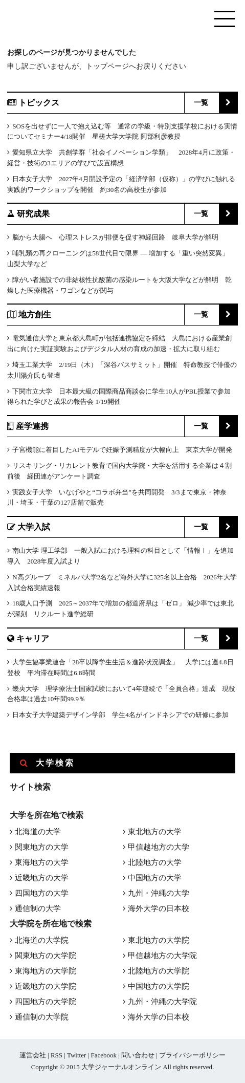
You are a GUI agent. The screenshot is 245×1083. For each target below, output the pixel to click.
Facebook (104, 1055)
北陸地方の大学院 (158, 971)
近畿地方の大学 (42, 878)
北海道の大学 (38, 832)
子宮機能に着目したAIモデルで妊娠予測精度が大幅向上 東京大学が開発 (122, 449)
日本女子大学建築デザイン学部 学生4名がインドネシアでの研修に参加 (120, 715)
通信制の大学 (38, 908)
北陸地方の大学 (155, 862)
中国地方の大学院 (158, 986)
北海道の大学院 (42, 940)
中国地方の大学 (155, 878)
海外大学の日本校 (158, 908)
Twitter (76, 1055)
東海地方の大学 (42, 862)
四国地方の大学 (42, 893)
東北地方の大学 (155, 832)
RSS (56, 1055)
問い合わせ (137, 1055)
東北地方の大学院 (158, 940)
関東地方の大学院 (45, 955)
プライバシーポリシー (192, 1055)
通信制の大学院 (42, 1017)
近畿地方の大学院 (45, 986)
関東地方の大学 (42, 847)
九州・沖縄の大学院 (162, 1002)
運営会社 (32, 1055)
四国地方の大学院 (45, 1002)
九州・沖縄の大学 (158, 893)
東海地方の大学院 (45, 971)
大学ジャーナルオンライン (121, 1067)
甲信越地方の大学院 (162, 955)
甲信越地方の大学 (158, 847)
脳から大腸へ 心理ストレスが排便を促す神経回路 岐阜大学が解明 (115, 237)
